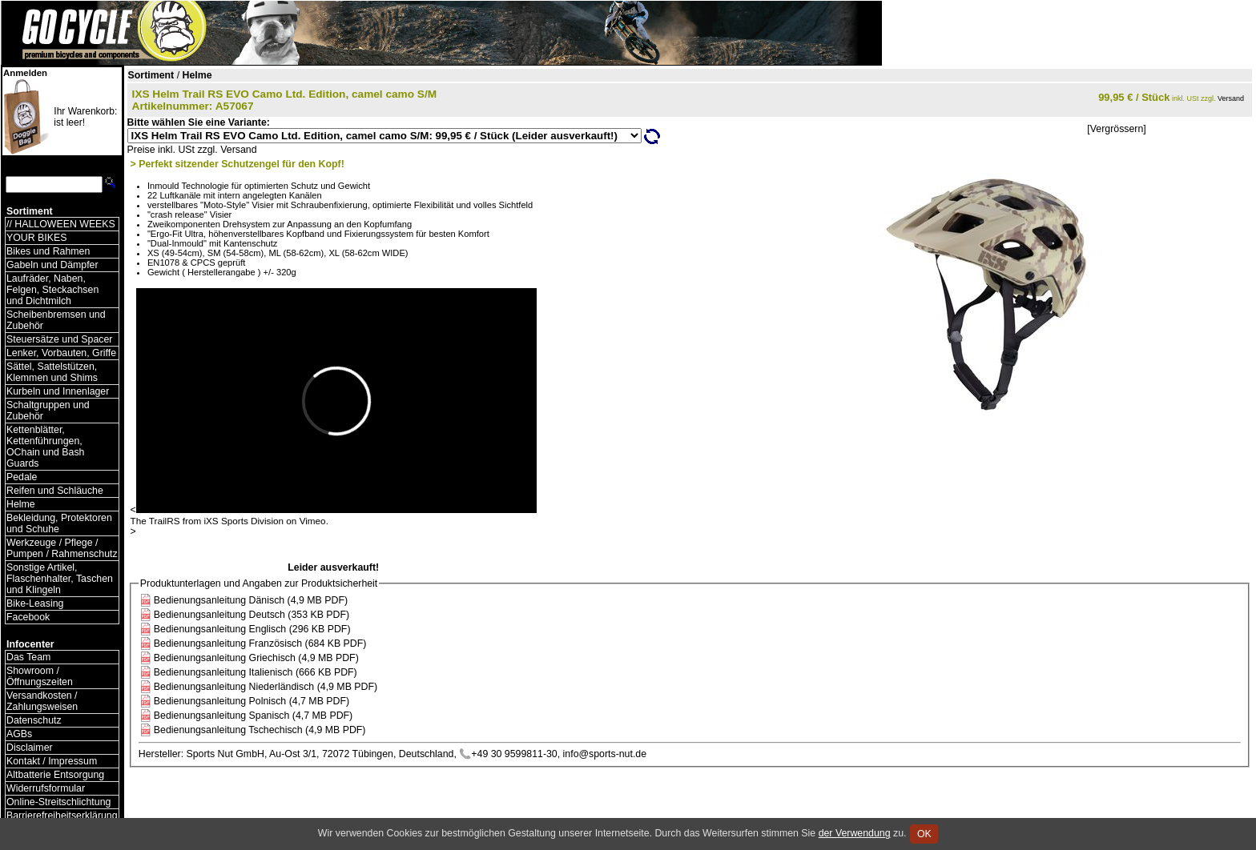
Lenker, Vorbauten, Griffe (61, 353)
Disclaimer (29, 747)
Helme (20, 504)
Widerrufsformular (45, 788)
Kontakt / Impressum (51, 761)
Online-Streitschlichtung (58, 802)
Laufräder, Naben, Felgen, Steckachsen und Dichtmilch (52, 290)
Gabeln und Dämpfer (52, 265)
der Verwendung (855, 833)
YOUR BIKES (36, 237)
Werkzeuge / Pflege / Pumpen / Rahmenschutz (62, 548)
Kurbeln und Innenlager (57, 391)
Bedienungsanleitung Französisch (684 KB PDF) (260, 643)
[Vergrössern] (1116, 128)
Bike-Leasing (34, 603)
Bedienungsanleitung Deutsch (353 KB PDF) (251, 614)
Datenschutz (34, 720)
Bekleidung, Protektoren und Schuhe (59, 523)
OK (924, 834)
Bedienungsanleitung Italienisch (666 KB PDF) (255, 672)
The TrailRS (155, 520)
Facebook (28, 617)
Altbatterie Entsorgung (55, 774)
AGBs (19, 734)
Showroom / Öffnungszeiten (39, 676)
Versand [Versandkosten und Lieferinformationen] (1231, 98)
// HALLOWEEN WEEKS (60, 224)
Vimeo (313, 520)
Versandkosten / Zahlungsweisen (42, 701)
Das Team (28, 657)
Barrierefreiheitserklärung (62, 815)
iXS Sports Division (243, 520)
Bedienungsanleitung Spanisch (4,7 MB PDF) (253, 715)
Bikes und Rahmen (48, 251)
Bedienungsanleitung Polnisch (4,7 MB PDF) (251, 701)
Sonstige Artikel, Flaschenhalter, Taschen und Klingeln (59, 578)
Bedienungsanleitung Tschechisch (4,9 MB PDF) (260, 730)
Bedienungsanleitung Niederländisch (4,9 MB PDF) (265, 686)
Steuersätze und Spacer (59, 339)
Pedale (21, 477)
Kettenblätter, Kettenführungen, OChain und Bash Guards (45, 446)
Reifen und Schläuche (54, 490)
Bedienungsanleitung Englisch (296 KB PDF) (252, 629)
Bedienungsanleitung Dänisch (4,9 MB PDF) (251, 600)
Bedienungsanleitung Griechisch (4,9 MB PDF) (256, 658)
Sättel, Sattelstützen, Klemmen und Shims (52, 372)
